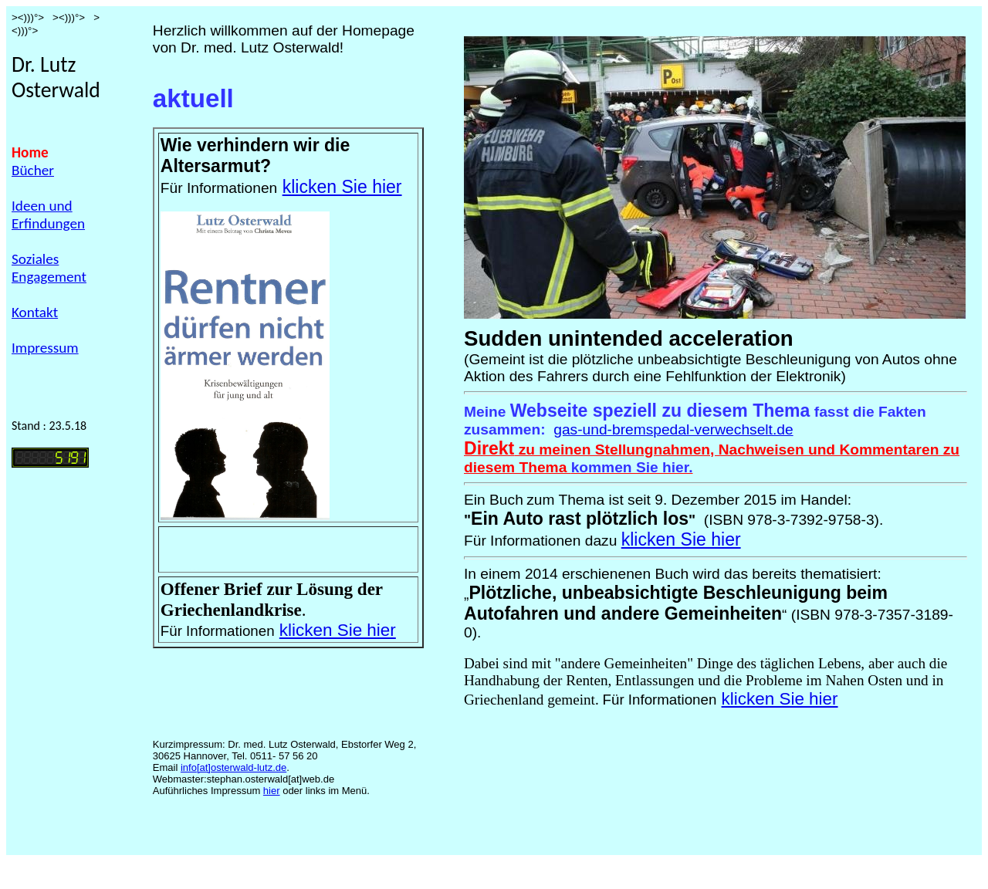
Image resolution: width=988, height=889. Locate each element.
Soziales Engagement (49, 268)
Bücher (33, 170)
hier (271, 790)
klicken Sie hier (342, 187)
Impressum (45, 348)
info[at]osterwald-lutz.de (233, 767)
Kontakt (35, 312)
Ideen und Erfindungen (48, 214)
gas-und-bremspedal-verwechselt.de (673, 429)
